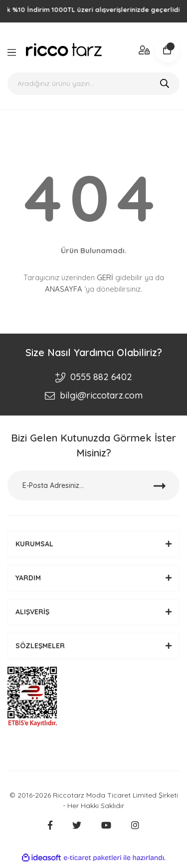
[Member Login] (144, 49)
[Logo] (64, 49)
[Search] (93, 83)
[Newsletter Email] (93, 485)
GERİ (105, 277)
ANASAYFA (63, 289)
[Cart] (167, 49)
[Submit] (160, 485)
